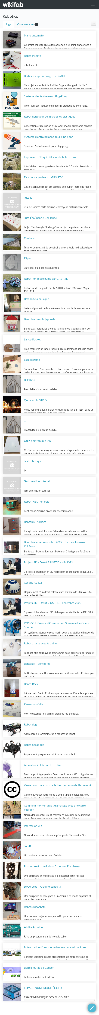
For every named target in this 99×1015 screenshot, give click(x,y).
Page (8, 24)
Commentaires (25, 24)
